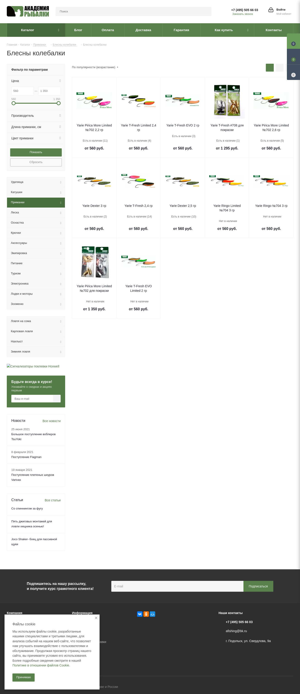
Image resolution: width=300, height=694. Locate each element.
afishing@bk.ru (236, 631)
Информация (82, 613)
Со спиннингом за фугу (27, 508)
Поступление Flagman (26, 457)
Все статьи (53, 500)
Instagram (289, 687)
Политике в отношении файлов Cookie (40, 665)
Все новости (52, 421)
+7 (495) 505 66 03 (244, 10)
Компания (14, 613)
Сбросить (36, 162)
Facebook (278, 687)
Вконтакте (267, 687)
